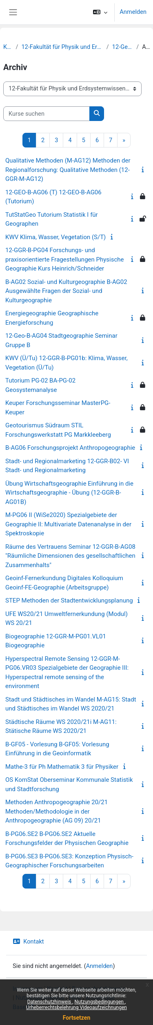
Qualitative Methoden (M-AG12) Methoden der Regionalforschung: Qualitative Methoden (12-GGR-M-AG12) (68, 170)
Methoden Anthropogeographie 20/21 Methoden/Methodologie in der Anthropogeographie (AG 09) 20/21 (56, 811)
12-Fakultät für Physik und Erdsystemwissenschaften (62, 47)
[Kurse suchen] (46, 113)
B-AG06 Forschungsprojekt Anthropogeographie (70, 447)
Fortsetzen (77, 1017)
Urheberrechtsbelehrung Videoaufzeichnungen (76, 1007)
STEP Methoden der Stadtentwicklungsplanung (69, 600)
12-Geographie (122, 47)
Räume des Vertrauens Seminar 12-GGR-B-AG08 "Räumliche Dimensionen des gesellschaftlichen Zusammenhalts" (70, 556)
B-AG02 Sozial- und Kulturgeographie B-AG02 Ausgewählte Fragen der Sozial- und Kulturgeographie (66, 291)
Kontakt (28, 941)
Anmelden (133, 11)
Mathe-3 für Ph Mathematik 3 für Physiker (61, 766)
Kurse (7, 47)
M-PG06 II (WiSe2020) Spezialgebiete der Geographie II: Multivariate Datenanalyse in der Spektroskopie (68, 524)
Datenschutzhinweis (50, 1002)
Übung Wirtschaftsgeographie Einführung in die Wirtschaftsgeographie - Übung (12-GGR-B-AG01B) (69, 493)
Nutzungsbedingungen (100, 1002)
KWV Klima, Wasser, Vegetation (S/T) (55, 237)
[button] (100, 12)
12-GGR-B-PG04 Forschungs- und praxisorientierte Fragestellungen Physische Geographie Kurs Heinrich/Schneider (64, 259)
